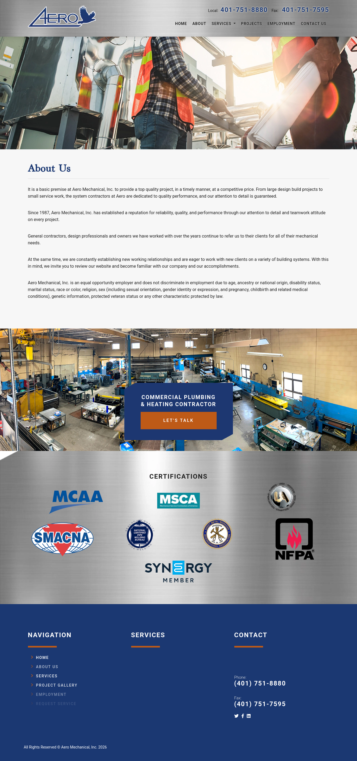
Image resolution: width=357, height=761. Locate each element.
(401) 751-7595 (260, 704)
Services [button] (222, 23)
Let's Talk (178, 465)
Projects (251, 23)
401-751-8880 (244, 10)
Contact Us (313, 23)
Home (181, 23)
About (199, 23)
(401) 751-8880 (260, 683)
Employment (281, 23)
